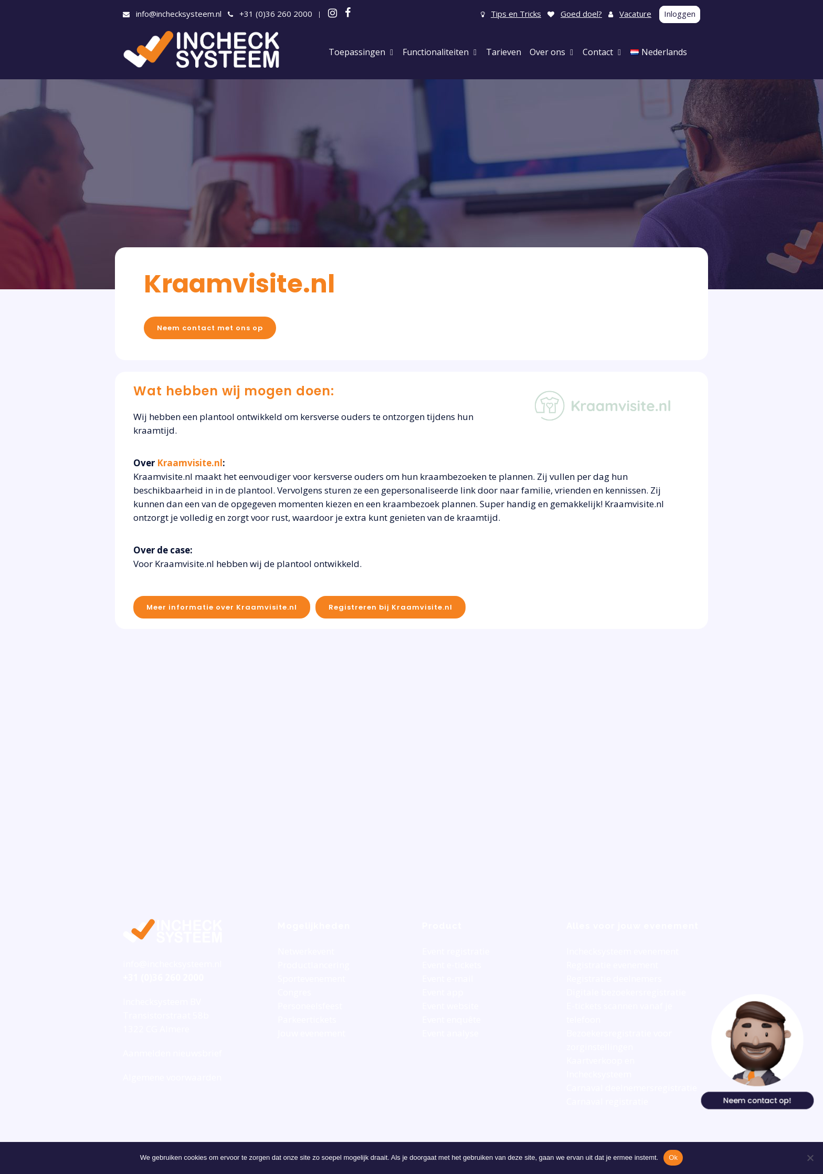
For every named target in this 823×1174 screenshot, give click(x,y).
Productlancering (314, 965)
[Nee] (810, 1157)
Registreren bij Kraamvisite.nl (390, 607)
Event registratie (456, 951)
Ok (673, 1157)
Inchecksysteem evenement (622, 951)
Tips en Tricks (516, 13)
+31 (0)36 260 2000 (275, 13)
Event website (450, 1006)
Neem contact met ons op (210, 328)
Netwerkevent (306, 951)
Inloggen (679, 13)
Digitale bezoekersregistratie (626, 992)
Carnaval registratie (607, 1101)
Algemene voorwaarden (172, 1077)
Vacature (635, 13)
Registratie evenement (612, 965)
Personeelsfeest (310, 1006)
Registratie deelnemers (614, 978)
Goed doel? (581, 13)
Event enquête (451, 1019)
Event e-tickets (451, 965)
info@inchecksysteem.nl (178, 13)
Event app (442, 992)
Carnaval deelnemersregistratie (631, 1088)
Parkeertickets (307, 1019)
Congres (294, 992)
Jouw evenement (311, 1033)
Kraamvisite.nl (239, 283)
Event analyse (450, 1033)
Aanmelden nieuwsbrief (172, 1053)
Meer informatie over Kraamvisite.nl (221, 607)
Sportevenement (311, 978)
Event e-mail (447, 978)
